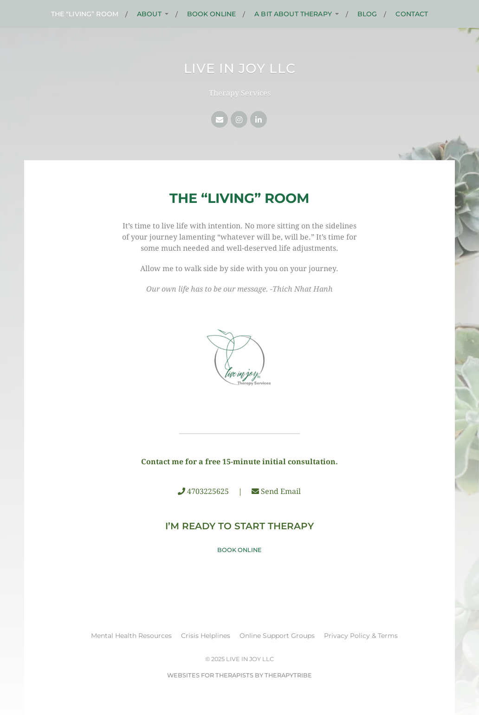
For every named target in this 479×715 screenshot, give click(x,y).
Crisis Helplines (205, 635)
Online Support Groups (277, 635)
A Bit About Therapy (293, 14)
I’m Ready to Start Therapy (239, 526)
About (149, 14)
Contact (411, 14)
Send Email (281, 491)
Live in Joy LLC (240, 68)
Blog (367, 14)
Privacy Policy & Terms (361, 635)
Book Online (211, 14)
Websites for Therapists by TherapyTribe (239, 675)
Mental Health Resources (131, 635)
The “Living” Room (84, 14)
